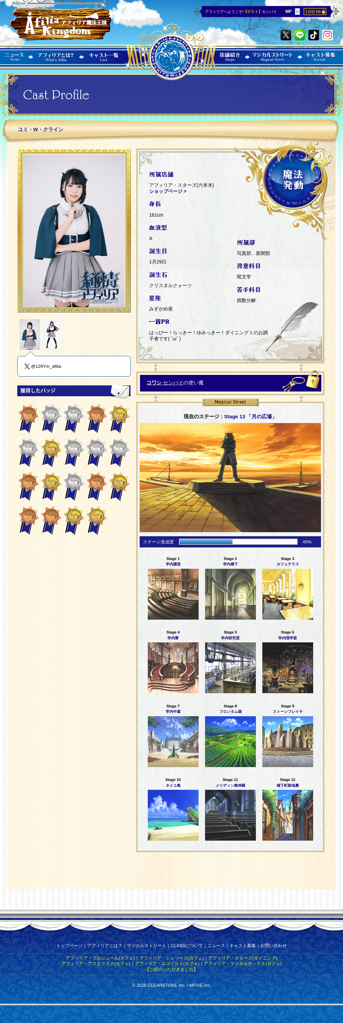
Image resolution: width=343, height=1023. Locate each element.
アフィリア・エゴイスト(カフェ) (167, 963)
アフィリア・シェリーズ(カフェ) (171, 958)
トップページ (69, 945)
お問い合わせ (273, 945)
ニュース (216, 945)
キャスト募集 (242, 945)
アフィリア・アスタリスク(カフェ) (95, 963)
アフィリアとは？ (104, 945)
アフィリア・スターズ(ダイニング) (242, 958)
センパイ (164, 382)
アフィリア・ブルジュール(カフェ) (100, 958)
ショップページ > (167, 191)
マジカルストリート (146, 945)
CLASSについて (187, 945)
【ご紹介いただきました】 (171, 969)
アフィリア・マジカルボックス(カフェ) (243, 963)
